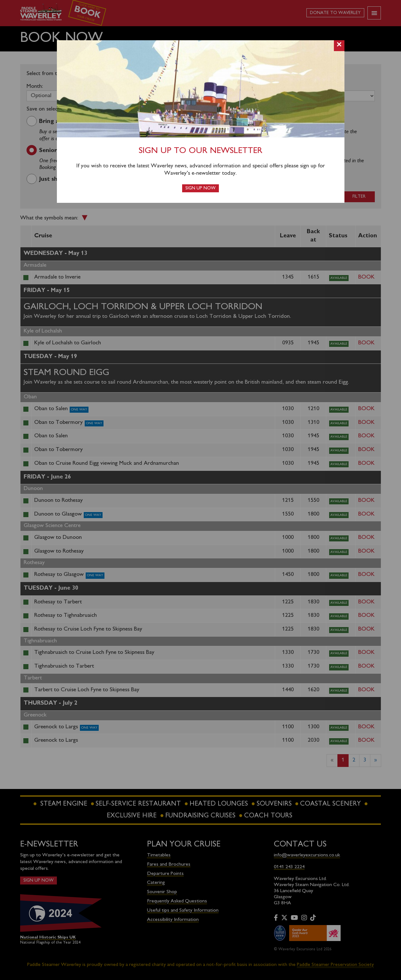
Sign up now (200, 188)
